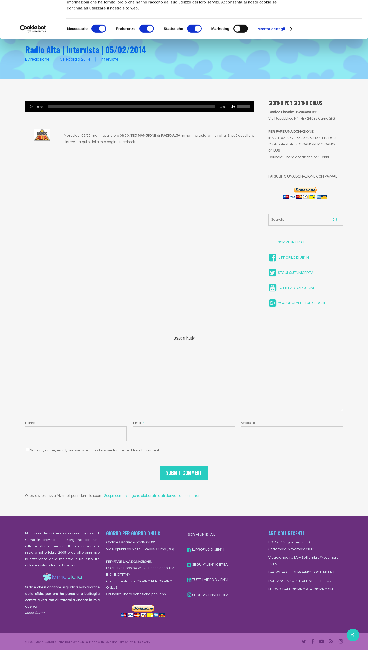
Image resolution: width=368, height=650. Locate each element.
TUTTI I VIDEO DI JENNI (291, 288)
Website (248, 423)
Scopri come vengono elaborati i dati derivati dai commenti (153, 496)
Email (138, 423)
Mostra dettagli (271, 64)
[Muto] (233, 106)
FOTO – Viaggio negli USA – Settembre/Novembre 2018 (291, 546)
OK (325, 12)
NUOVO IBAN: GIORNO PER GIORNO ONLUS (303, 589)
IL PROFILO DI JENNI (289, 257)
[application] (140, 106)
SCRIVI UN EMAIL (286, 242)
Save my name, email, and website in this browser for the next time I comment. (95, 450)
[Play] (31, 106)
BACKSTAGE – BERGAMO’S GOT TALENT (301, 572)
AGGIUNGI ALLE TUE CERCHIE (297, 303)
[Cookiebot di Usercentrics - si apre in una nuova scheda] (33, 64)
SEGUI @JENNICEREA (290, 273)
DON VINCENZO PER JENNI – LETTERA (299, 581)
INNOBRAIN (141, 642)
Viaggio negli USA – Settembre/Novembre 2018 (303, 561)
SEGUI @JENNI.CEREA (207, 595)
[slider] (131, 106)
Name (31, 423)
